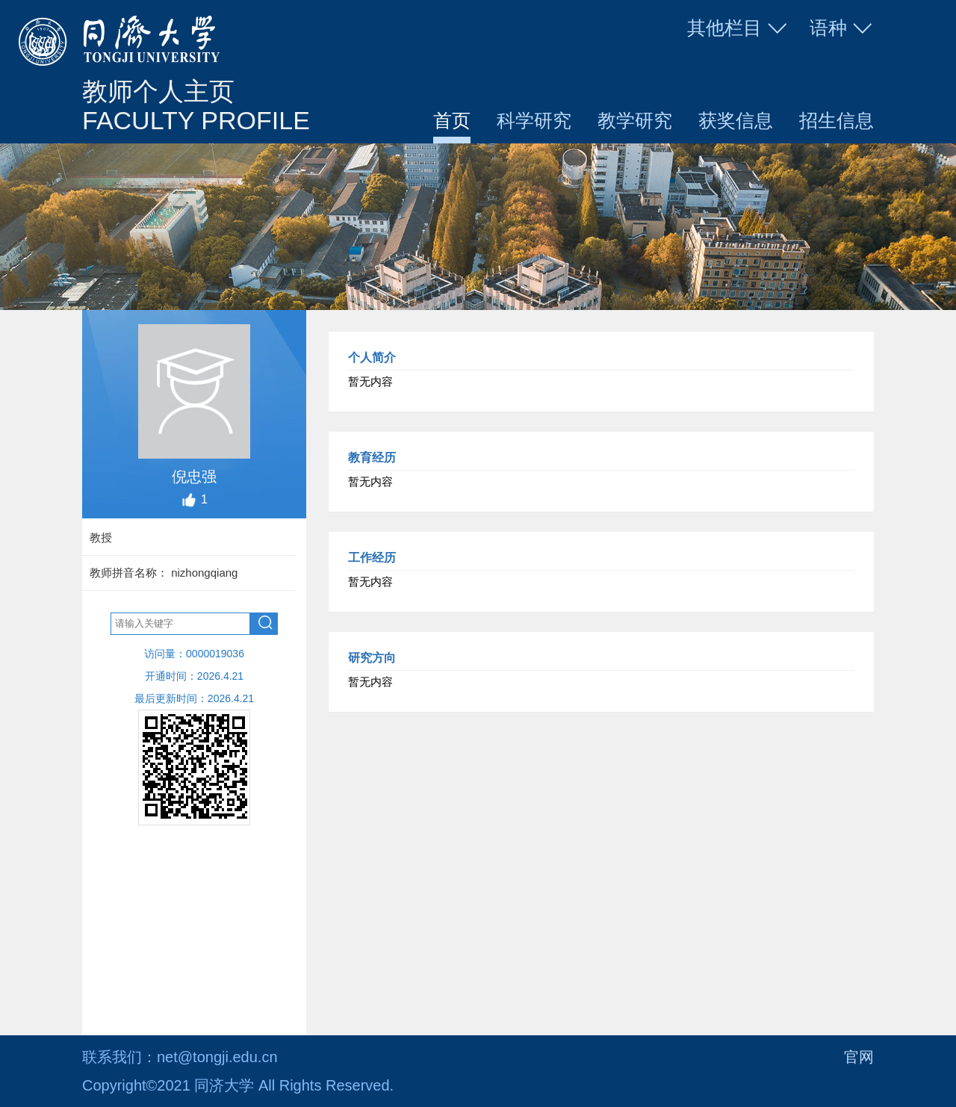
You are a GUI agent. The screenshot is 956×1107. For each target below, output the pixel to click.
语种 (842, 28)
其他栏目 (738, 28)
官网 (859, 1057)
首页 (452, 120)
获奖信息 (735, 120)
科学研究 (534, 120)
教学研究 (635, 120)
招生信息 (836, 120)
